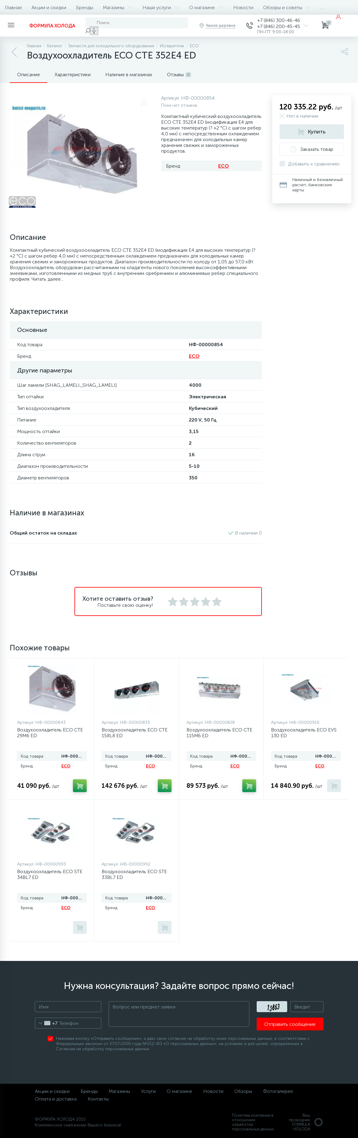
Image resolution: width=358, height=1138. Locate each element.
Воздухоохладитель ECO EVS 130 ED (304, 732)
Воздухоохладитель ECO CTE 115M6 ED (219, 732)
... (321, 7)
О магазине (206, 7)
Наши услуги (161, 7)
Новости (243, 7)
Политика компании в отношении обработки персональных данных (253, 1122)
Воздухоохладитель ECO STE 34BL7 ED (49, 874)
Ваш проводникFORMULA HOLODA (306, 1122)
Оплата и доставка (56, 1099)
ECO (223, 166)
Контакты (98, 1099)
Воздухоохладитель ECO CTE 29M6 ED (50, 732)
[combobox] (46, 1023)
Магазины (118, 7)
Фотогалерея (278, 1091)
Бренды (84, 7)
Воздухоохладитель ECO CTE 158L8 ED (135, 732)
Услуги (148, 1091)
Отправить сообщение (290, 1024)
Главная (13, 7)
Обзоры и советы (287, 7)
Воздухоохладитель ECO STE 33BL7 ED (134, 874)
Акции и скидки (48, 7)
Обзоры (243, 1091)
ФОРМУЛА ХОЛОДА (52, 26)
